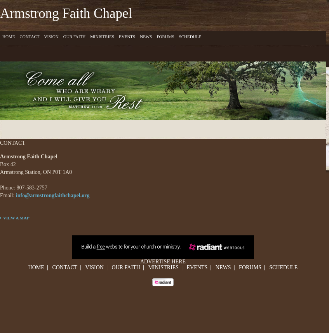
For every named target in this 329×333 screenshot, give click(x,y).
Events (127, 36)
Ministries (102, 36)
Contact (29, 36)
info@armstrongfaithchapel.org (53, 195)
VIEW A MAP (16, 218)
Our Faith (74, 36)
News (146, 36)
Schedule (190, 36)
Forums (165, 36)
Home (8, 36)
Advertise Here (163, 262)
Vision (51, 36)
